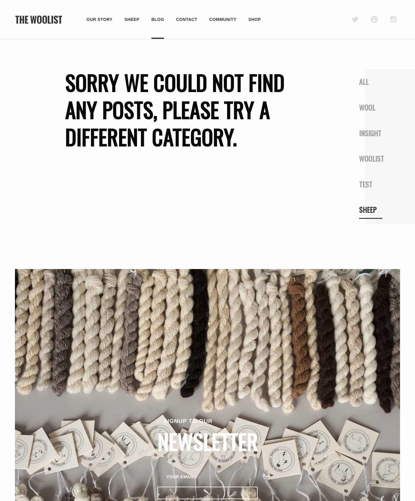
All (364, 81)
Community (222, 19)
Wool (367, 107)
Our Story (99, 19)
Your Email (180, 476)
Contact (186, 19)
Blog (157, 19)
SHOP (254, 19)
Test (365, 184)
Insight (370, 133)
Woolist (371, 158)
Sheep (131, 19)
